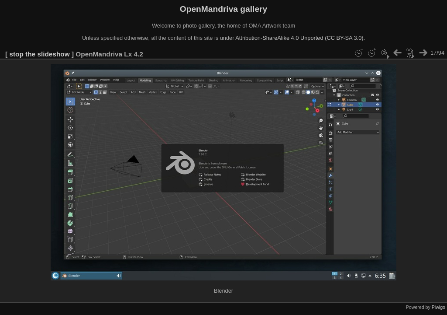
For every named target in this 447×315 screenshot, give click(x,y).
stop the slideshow (39, 54)
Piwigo (438, 307)
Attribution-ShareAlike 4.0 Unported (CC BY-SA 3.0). (300, 38)
